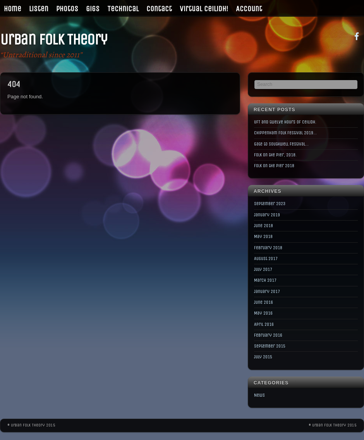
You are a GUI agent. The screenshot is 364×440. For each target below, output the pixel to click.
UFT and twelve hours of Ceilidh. (285, 122)
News (259, 395)
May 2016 (263, 313)
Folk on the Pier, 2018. (275, 155)
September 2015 (269, 346)
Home (12, 8)
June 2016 (263, 302)
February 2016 (268, 335)
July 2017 (263, 269)
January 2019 (267, 214)
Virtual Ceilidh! (204, 8)
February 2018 (268, 247)
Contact (159, 8)
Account (249, 8)
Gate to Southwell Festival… (281, 144)
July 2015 (263, 357)
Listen (38, 8)
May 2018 (263, 236)
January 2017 (267, 291)
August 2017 (266, 258)
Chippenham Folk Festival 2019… (285, 132)
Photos (67, 8)
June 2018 (263, 225)
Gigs (93, 8)
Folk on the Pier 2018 (274, 165)
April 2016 (264, 324)
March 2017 (265, 280)
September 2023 (269, 203)
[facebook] (356, 36)
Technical (123, 8)
